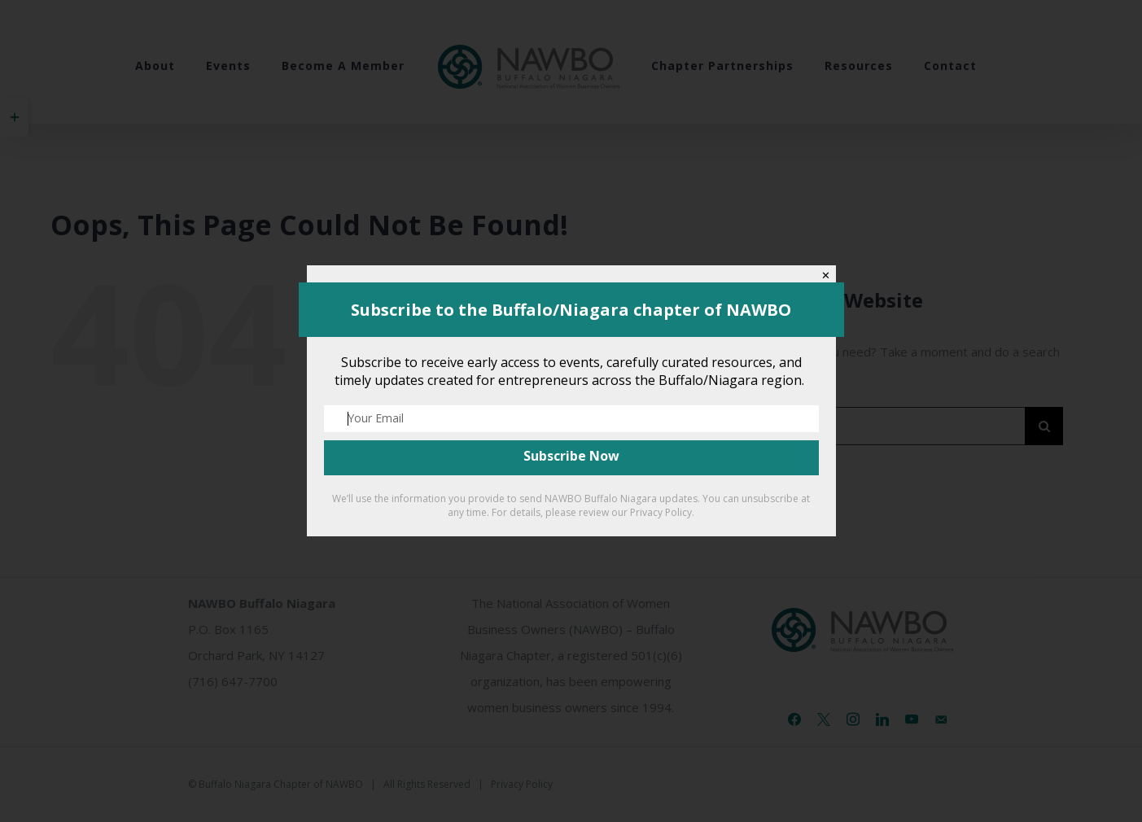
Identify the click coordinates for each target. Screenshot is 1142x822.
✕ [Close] (825, 275)
